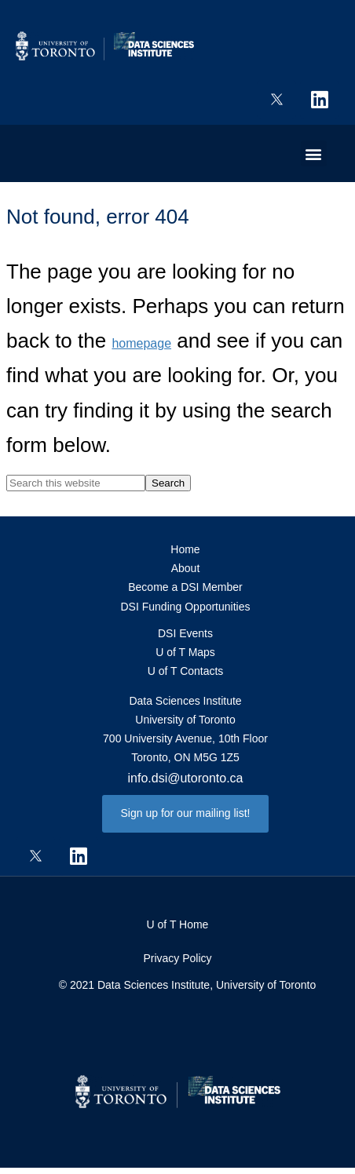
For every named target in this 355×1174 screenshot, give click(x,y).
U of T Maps (185, 652)
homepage (141, 343)
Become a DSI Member (185, 587)
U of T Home (178, 924)
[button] (314, 153)
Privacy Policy (177, 958)
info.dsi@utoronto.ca (185, 778)
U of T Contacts (186, 671)
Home (184, 549)
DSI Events (185, 633)
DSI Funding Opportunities (186, 606)
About (185, 568)
